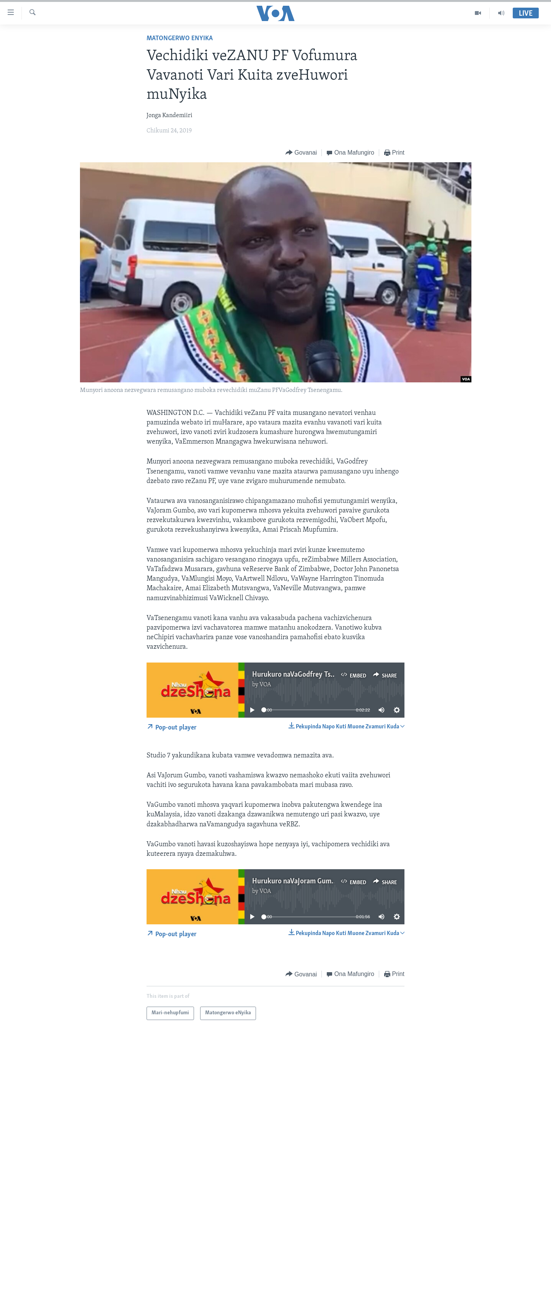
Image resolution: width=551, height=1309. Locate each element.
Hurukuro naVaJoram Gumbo (295, 881)
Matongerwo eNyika (180, 38)
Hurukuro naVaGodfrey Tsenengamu (307, 675)
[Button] (301, 153)
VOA (265, 685)
